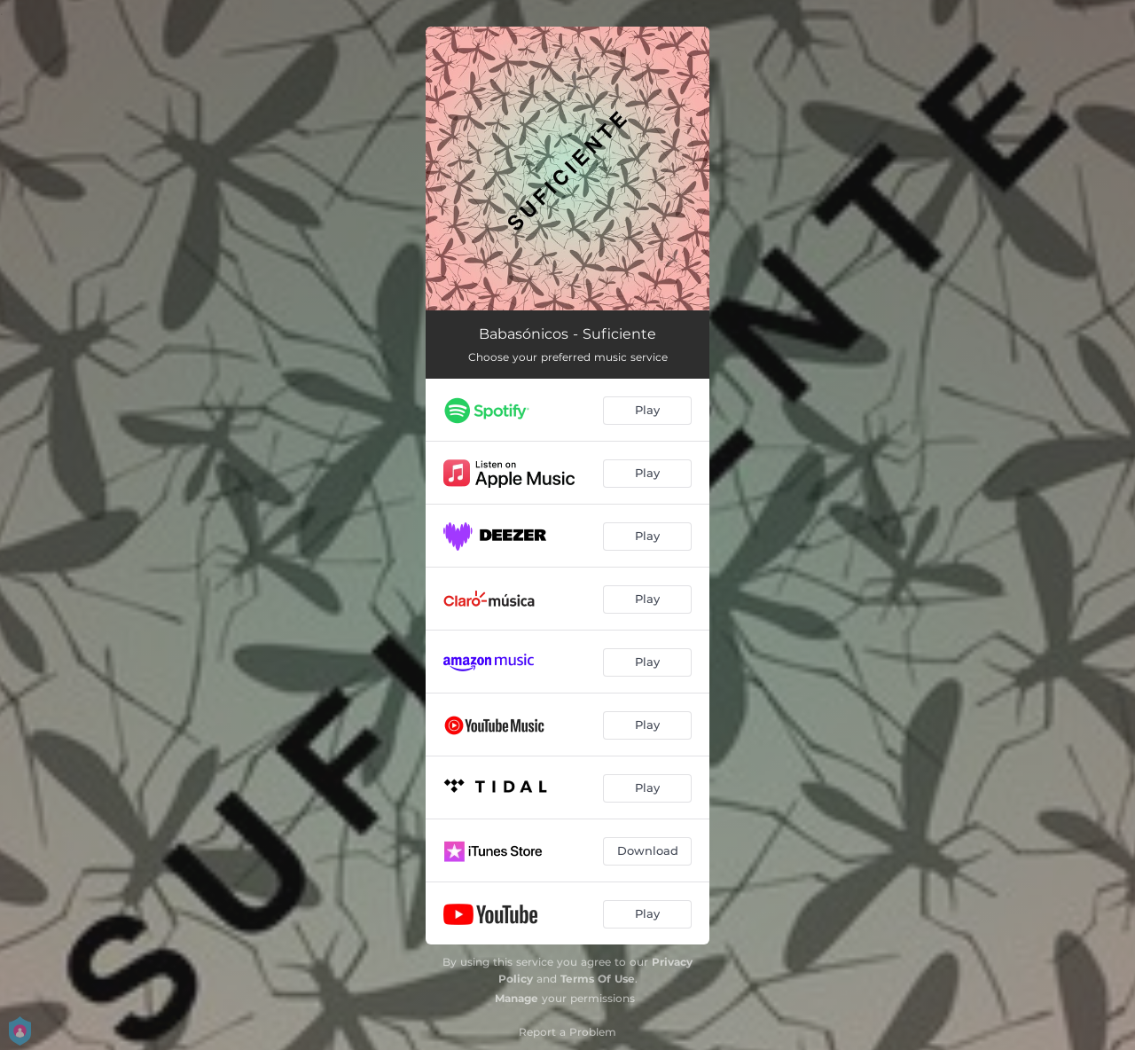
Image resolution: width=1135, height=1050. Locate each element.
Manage (516, 998)
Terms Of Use (597, 978)
